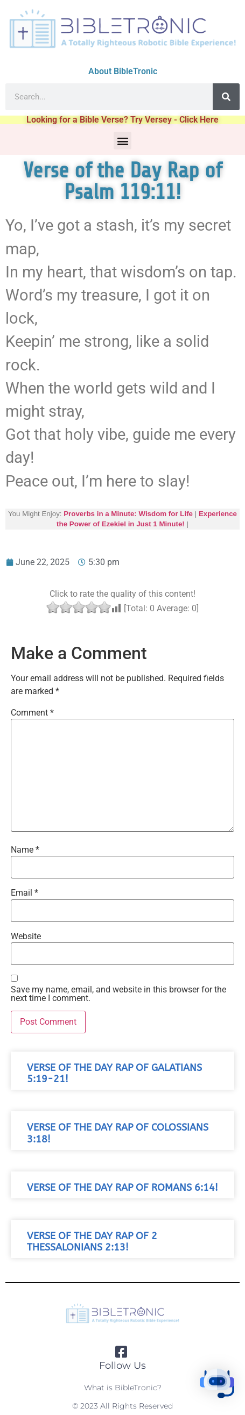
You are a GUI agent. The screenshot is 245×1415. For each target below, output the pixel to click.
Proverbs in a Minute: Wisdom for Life (128, 514)
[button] (122, 140)
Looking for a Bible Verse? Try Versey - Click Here (122, 120)
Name (25, 850)
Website (26, 936)
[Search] (226, 96)
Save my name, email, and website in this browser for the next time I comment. (118, 994)
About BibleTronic (122, 71)
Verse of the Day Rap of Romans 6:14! (122, 1188)
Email (24, 893)
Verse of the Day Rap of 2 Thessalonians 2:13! (92, 1242)
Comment (32, 713)
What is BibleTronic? (123, 1387)
